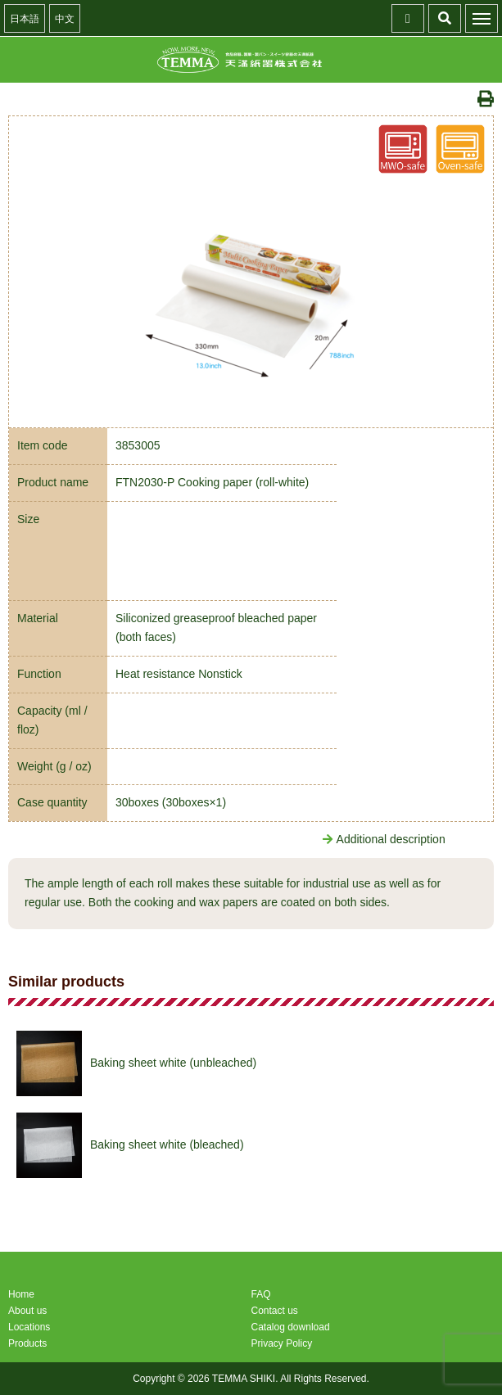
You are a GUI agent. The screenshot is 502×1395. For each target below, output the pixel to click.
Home (21, 1294)
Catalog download (290, 1327)
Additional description (384, 839)
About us (27, 1310)
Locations (29, 1327)
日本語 (24, 19)
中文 (65, 19)
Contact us (274, 1310)
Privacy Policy (282, 1343)
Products (27, 1343)
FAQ (261, 1294)
